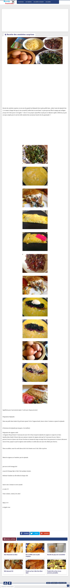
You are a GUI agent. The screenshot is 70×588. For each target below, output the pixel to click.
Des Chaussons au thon (10, 554)
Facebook (25, 533)
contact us (54, 583)
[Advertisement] (35, 20)
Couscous (21, 2)
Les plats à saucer (38, 2)
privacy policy (62, 583)
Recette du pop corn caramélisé (56, 554)
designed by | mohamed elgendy (7, 586)
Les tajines (29, 2)
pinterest (45, 533)
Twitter (34, 533)
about (48, 583)
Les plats (48, 2)
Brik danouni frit (8, 571)
